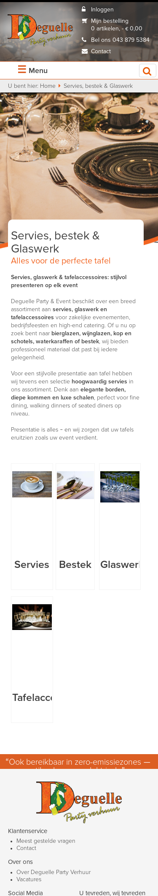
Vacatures (28, 879)
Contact (101, 51)
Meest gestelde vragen (45, 841)
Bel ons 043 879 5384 (120, 40)
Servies (31, 564)
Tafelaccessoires (50, 697)
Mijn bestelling (110, 21)
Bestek (75, 564)
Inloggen (102, 10)
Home (48, 86)
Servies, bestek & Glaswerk (98, 86)
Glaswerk (122, 564)
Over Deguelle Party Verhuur (53, 872)
